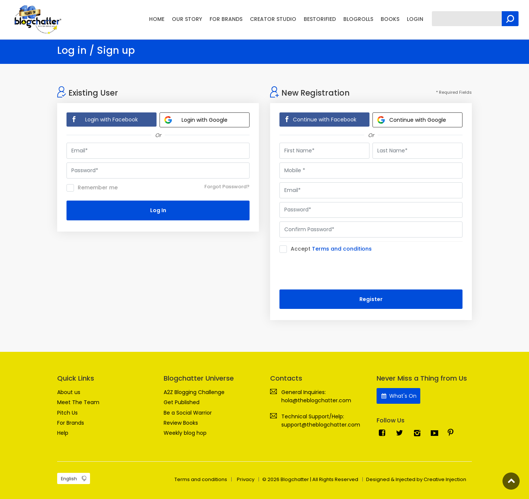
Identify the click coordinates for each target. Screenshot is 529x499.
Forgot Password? (227, 186)
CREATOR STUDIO (273, 19)
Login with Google (196, 120)
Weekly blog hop (185, 433)
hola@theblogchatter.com (316, 400)
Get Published (181, 402)
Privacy (245, 479)
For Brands (70, 423)
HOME (156, 19)
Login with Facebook (111, 119)
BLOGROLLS (358, 19)
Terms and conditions (342, 248)
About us (68, 392)
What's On (398, 396)
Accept (328, 249)
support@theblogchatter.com (320, 424)
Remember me (92, 188)
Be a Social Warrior (188, 412)
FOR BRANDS (226, 19)
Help (62, 433)
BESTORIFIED (320, 19)
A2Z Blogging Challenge (194, 392)
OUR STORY (187, 19)
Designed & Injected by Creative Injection (416, 479)
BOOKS (390, 19)
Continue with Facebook (324, 119)
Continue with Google (411, 120)
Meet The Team (78, 402)
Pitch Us (67, 412)
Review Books (181, 423)
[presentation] (336, 271)
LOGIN (415, 19)
